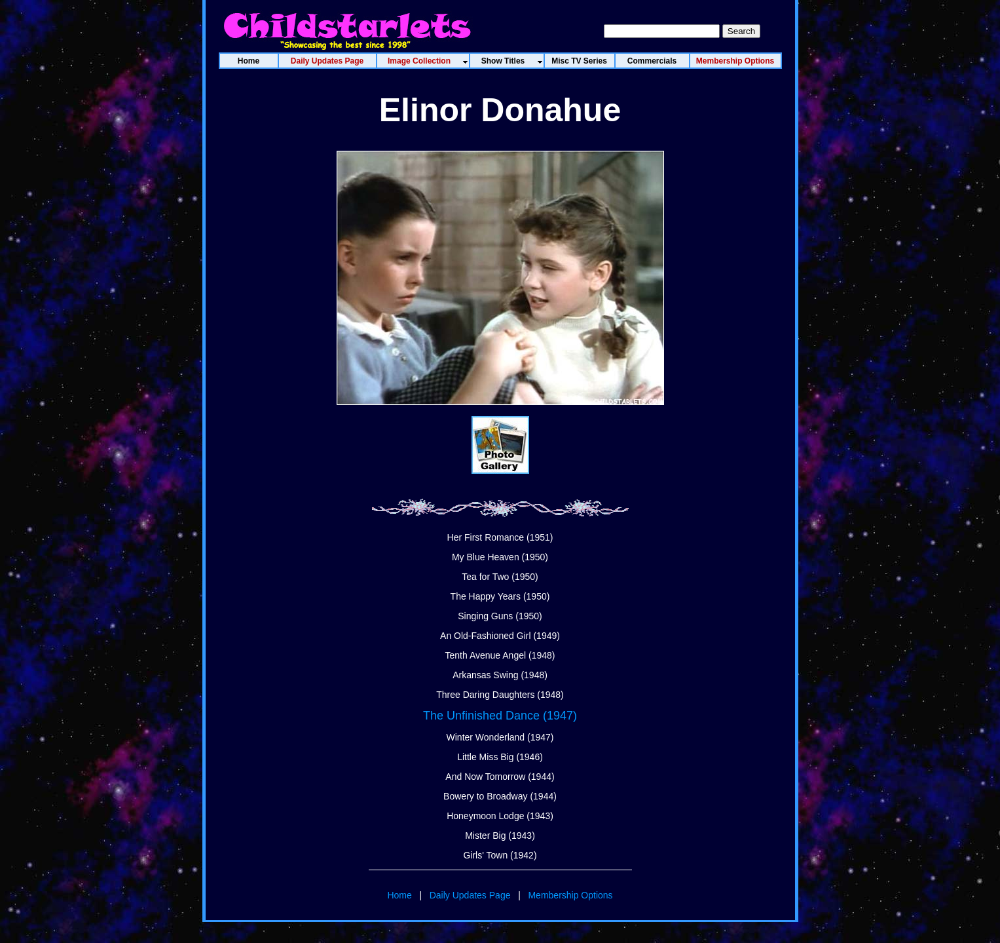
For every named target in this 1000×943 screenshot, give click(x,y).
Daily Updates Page (470, 895)
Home (399, 895)
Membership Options (570, 895)
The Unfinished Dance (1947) (500, 715)
